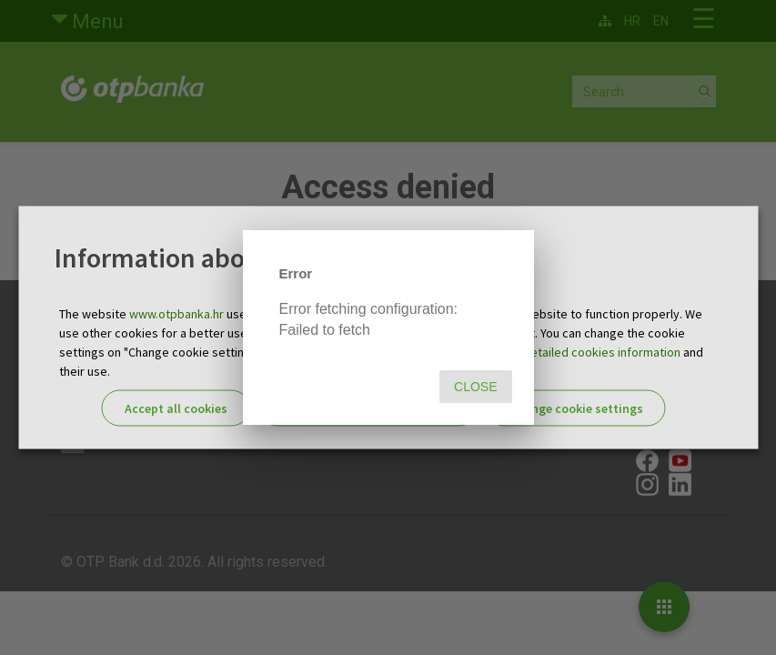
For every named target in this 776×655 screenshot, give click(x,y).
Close (475, 386)
